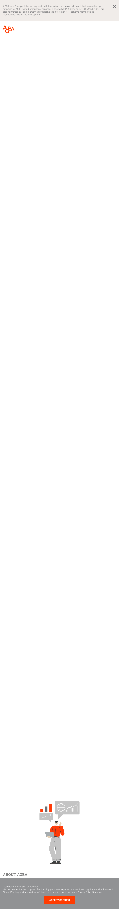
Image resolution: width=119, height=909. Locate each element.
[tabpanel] (59, 407)
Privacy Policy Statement (90, 897)
